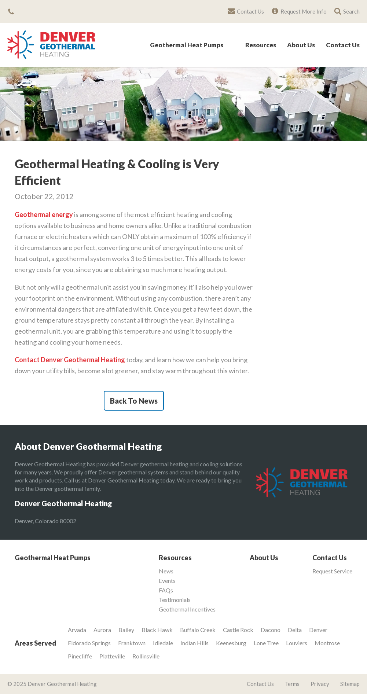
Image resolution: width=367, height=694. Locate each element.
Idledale (163, 642)
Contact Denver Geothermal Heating (70, 360)
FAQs (166, 590)
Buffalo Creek (198, 629)
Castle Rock (238, 629)
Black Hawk (157, 629)
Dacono (270, 629)
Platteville (112, 656)
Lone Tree (266, 642)
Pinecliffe (80, 656)
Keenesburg (231, 642)
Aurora (102, 629)
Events (167, 581)
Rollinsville (145, 656)
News (166, 571)
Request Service (332, 571)
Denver (318, 629)
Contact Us (343, 45)
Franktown (132, 642)
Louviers (296, 642)
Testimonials (175, 600)
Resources (260, 45)
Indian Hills (194, 642)
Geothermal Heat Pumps (186, 45)
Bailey (126, 629)
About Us (301, 45)
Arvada (77, 629)
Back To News (134, 400)
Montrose (327, 642)
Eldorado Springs (89, 642)
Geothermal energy (44, 214)
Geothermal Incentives (187, 609)
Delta (295, 629)
